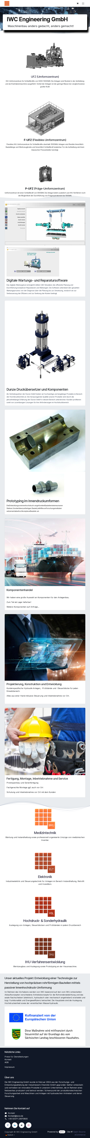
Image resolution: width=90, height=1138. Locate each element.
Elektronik (45, 877)
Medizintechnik (45, 833)
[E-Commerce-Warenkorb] (77, 3)
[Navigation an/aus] (83, 3)
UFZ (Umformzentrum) (45, 76)
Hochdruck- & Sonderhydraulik (45, 921)
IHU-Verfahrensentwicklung (45, 962)
